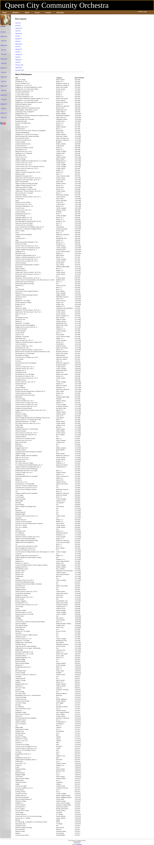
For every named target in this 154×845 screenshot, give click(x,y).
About (27, 12)
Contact (48, 12)
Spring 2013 (3, 113)
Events (37, 12)
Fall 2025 (3, 32)
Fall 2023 (3, 41)
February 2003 (19, 65)
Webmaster (79, 844)
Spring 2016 (3, 86)
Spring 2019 (3, 59)
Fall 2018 (3, 63)
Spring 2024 (3, 36)
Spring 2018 (3, 68)
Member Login (142, 11)
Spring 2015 (3, 95)
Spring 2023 (3, 45)
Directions (60, 12)
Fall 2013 (3, 108)
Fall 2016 (3, 81)
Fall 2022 (3, 50)
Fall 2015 (3, 90)
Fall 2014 (3, 99)
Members (15, 12)
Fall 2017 (3, 72)
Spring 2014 (3, 104)
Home (5, 12)
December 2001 (19, 70)
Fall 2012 (3, 117)
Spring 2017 (3, 77)
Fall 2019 (3, 54)
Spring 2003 (18, 67)
